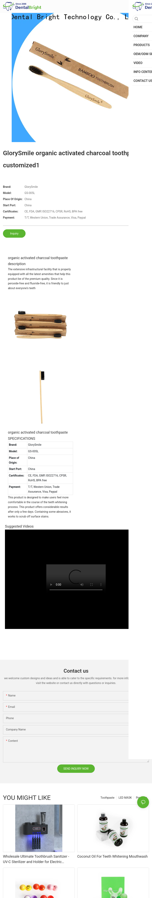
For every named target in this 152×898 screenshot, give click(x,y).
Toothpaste (107, 797)
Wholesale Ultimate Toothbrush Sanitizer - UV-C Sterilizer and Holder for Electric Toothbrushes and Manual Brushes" (36, 859)
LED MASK (125, 797)
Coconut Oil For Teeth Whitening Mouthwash (112, 856)
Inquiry (14, 233)
